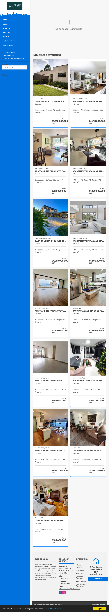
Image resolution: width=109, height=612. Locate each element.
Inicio (5, 20)
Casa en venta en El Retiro (49, 520)
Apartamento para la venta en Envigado (50, 381)
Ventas (5, 24)
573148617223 (9, 55)
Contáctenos (8, 45)
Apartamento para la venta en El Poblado (88, 101)
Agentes (6, 37)
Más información (56, 609)
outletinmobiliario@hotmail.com (14, 58)
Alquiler (6, 28)
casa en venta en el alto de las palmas (50, 241)
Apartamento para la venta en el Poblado (88, 241)
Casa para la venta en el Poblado (88, 311)
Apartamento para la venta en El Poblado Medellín (50, 451)
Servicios (6, 32)
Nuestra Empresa (9, 41)
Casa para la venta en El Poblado (88, 451)
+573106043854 (9, 52)
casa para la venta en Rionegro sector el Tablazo (50, 101)
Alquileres (80, 571)
